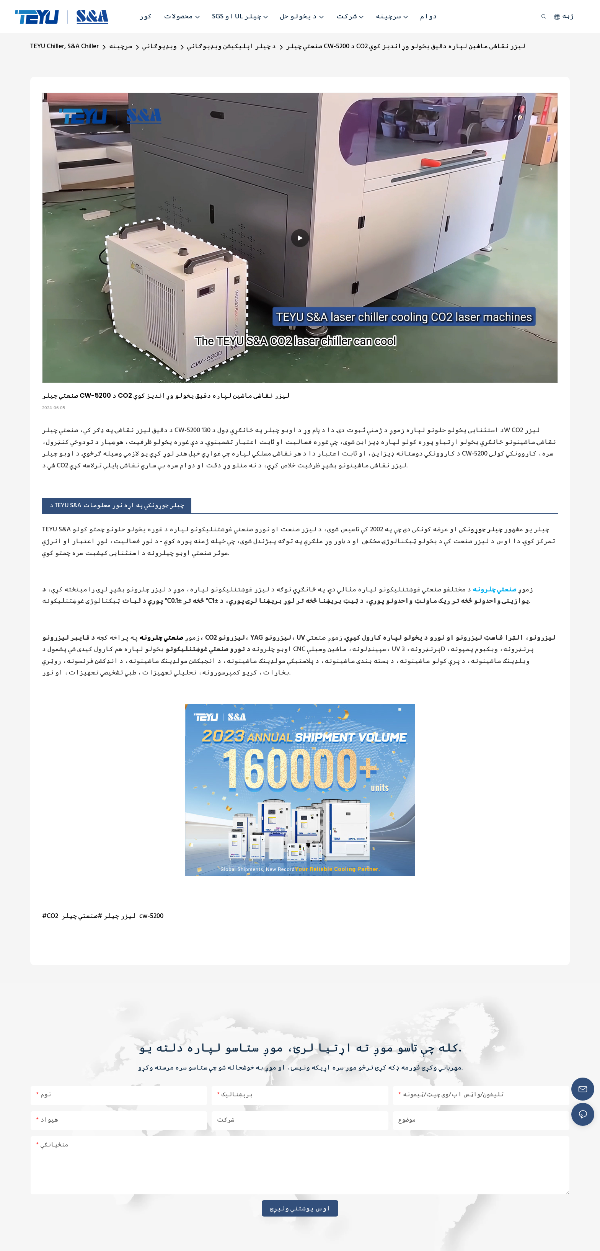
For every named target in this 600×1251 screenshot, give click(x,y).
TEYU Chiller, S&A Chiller (64, 46)
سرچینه (120, 46)
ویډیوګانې (159, 46)
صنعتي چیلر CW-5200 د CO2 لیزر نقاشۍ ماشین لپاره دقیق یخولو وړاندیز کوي (405, 46)
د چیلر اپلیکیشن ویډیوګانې (231, 46)
